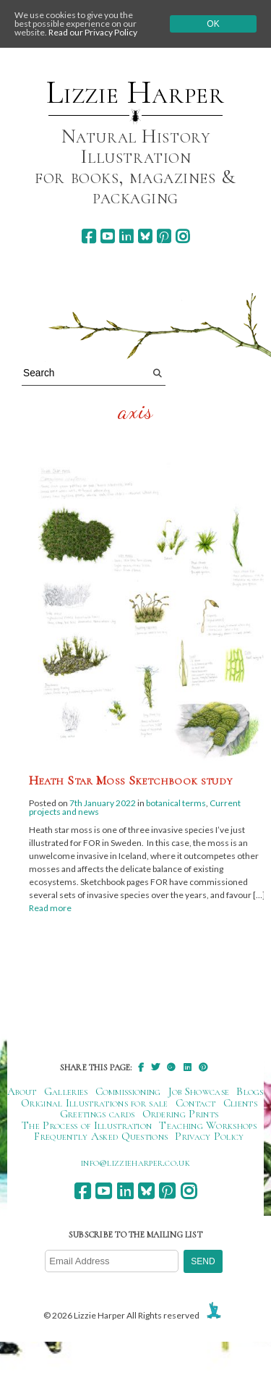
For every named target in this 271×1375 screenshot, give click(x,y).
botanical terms (176, 803)
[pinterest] (164, 236)
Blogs (250, 1091)
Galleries (66, 1091)
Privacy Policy (209, 1136)
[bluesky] (145, 236)
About (22, 1091)
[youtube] (107, 236)
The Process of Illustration (87, 1125)
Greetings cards (97, 1113)
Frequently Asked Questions (101, 1136)
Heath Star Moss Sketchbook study (131, 780)
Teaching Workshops (208, 1125)
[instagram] (182, 236)
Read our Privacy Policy (92, 32)
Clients (240, 1102)
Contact (196, 1102)
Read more (50, 907)
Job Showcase (199, 1091)
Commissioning (128, 1091)
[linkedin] (126, 236)
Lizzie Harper (135, 92)
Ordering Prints (180, 1113)
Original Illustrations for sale (94, 1102)
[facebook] (88, 236)
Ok (213, 24)
